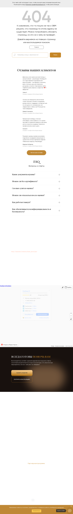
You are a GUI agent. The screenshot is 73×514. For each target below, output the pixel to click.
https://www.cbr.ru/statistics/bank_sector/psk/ (24, 251)
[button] (36, 510)
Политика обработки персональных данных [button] (21, 468)
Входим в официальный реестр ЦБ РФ (41, 501)
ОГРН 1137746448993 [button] (40, 466)
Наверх (59, 466)
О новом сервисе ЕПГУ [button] (41, 468)
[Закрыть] (71, 1)
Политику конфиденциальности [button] (35, 4)
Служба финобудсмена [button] (56, 468)
